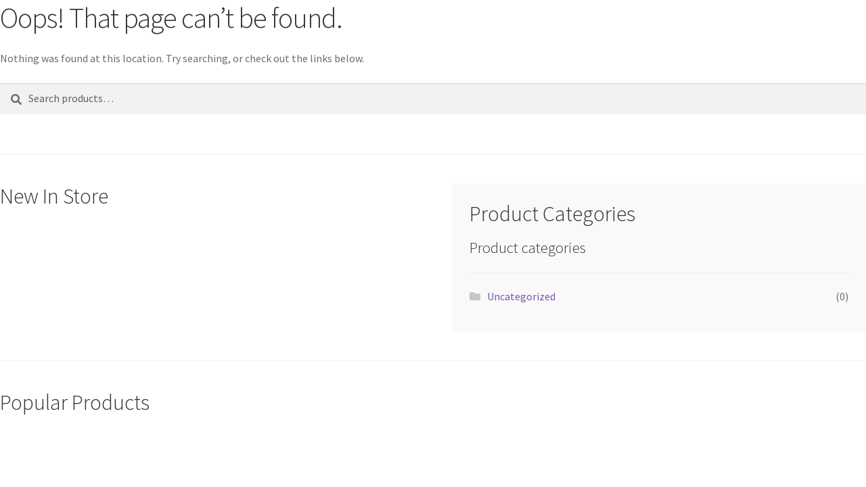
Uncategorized (521, 296)
